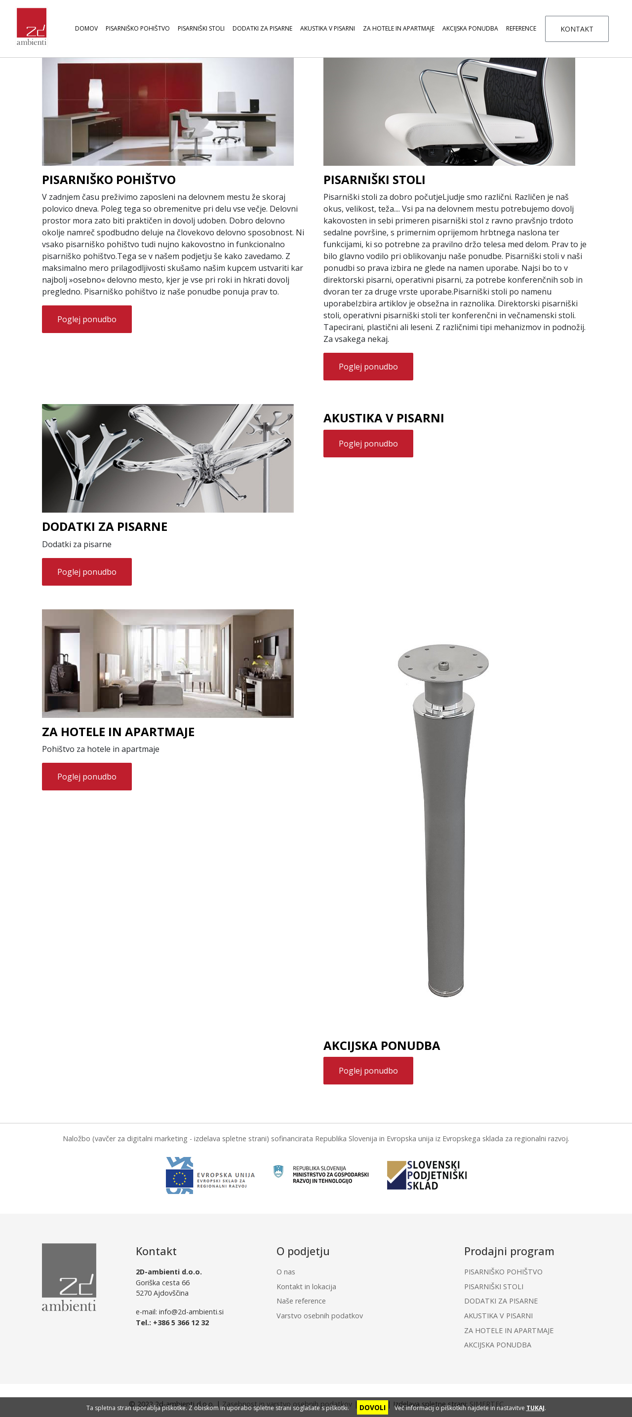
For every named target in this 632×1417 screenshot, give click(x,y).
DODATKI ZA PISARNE (262, 28)
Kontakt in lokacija (306, 1286)
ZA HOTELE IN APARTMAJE (398, 28)
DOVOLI (372, 1407)
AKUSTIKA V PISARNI (327, 28)
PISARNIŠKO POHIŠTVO (138, 28)
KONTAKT (576, 29)
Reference (521, 28)
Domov (86, 28)
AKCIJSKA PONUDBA (470, 28)
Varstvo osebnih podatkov (319, 1315)
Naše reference (301, 1300)
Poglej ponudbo (87, 319)
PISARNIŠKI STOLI (201, 28)
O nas (285, 1271)
